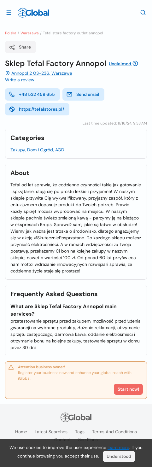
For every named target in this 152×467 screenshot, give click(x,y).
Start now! (128, 389)
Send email (82, 94)
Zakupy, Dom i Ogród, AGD (37, 150)
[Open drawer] (9, 12)
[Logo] (33, 12)
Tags (80, 432)
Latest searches (51, 432)
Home (21, 432)
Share (20, 47)
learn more (118, 447)
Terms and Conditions (114, 432)
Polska (10, 33)
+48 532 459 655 (32, 94)
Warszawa (29, 33)
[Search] (143, 12)
